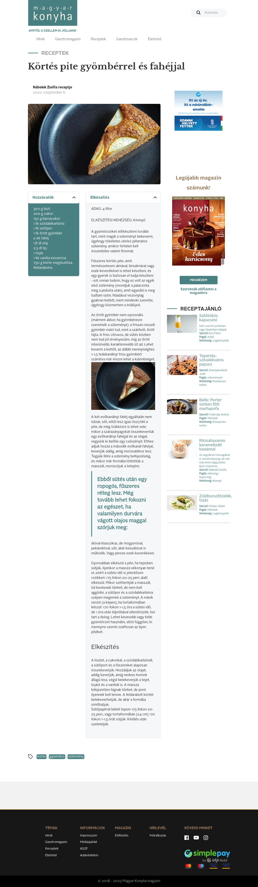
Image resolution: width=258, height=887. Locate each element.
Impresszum (88, 835)
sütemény (76, 756)
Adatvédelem (89, 855)
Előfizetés (121, 835)
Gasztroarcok (126, 39)
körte (41, 756)
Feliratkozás (158, 835)
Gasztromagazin (67, 39)
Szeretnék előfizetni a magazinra (198, 291)
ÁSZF (84, 848)
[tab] (53, 197)
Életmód (154, 39)
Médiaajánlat (88, 842)
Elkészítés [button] (124, 197)
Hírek (40, 39)
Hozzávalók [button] (54, 197)
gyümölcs (57, 756)
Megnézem (198, 280)
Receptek (98, 39)
